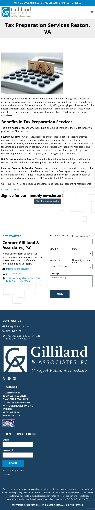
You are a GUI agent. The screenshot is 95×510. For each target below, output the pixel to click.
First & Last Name (59, 235)
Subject (54, 260)
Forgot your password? (14, 470)
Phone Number (80, 236)
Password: (7, 450)
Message (55, 273)
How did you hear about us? (81, 261)
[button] (92, 12)
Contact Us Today (10, 189)
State (75, 249)
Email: (5, 440)
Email (53, 249)
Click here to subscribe (47, 201)
